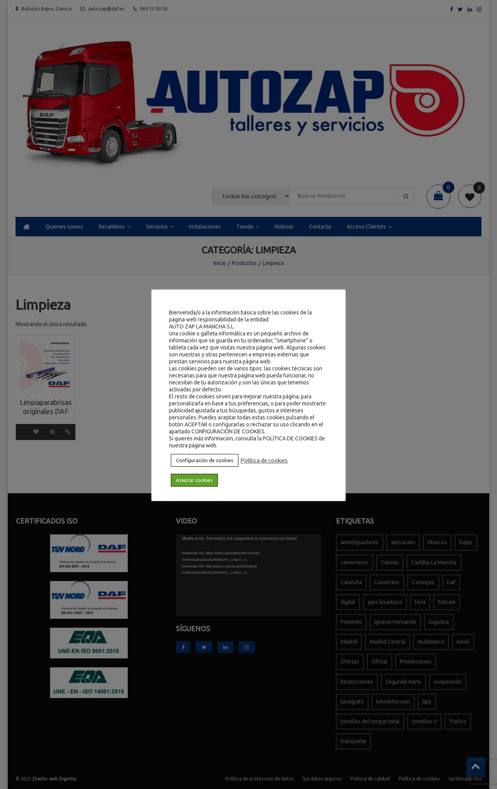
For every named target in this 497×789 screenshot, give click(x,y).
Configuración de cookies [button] (204, 460)
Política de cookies (264, 460)
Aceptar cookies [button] (194, 480)
